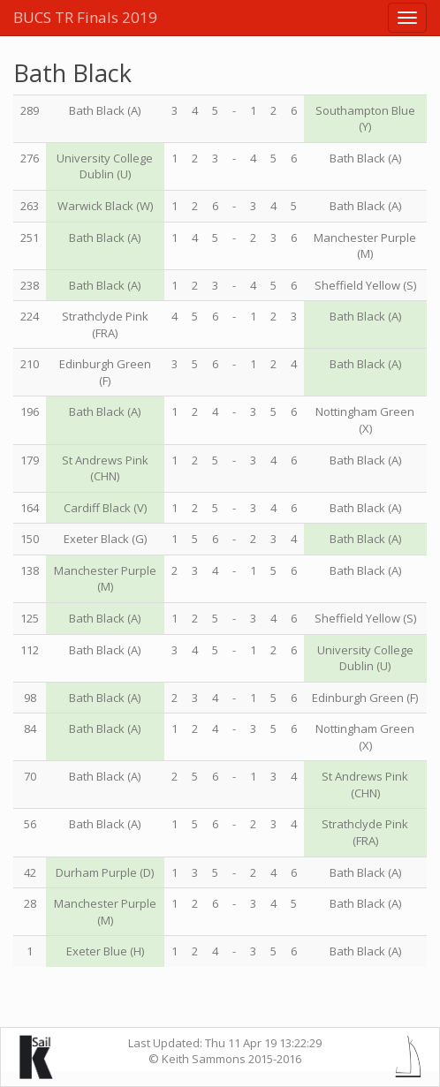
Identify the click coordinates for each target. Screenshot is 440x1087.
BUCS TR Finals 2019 (85, 17)
